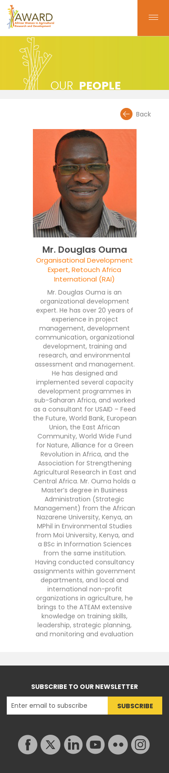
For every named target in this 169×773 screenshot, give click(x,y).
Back (143, 114)
